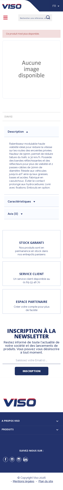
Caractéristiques (21, 201)
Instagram (18, 459)
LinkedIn (25, 459)
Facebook (5, 459)
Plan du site (45, 481)
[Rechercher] (35, 17)
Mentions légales (23, 481)
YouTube (12, 459)
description (18, 131)
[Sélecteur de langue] (56, 6)
